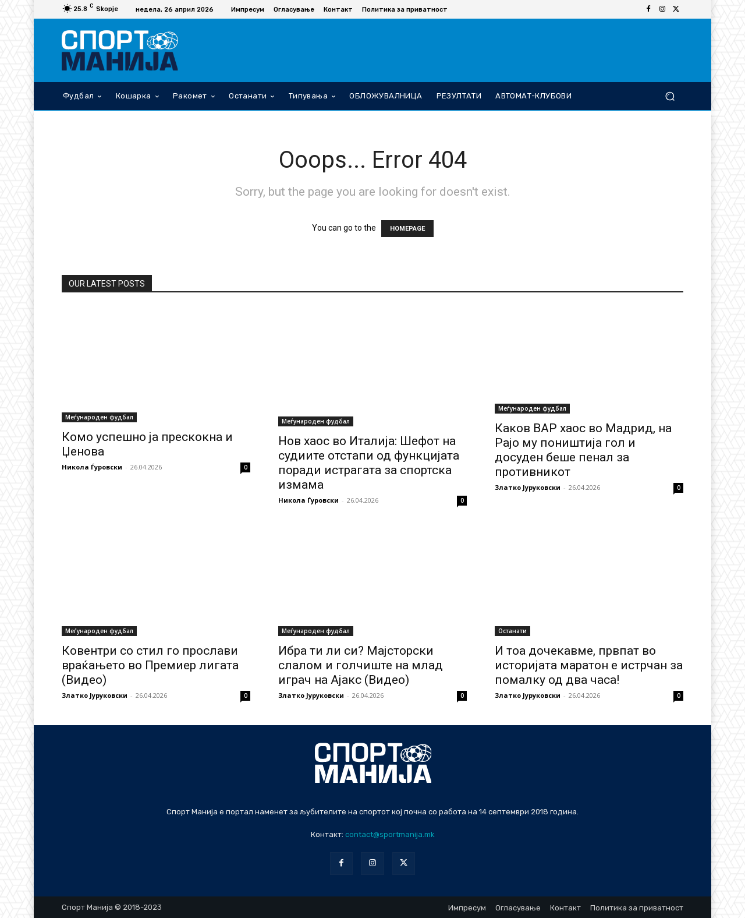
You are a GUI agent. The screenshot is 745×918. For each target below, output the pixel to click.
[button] (669, 96)
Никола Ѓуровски (92, 466)
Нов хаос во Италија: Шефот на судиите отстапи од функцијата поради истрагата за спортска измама (368, 463)
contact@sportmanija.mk (390, 834)
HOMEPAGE (407, 228)
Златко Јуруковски (527, 487)
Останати (512, 631)
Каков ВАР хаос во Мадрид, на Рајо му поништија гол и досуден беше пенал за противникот (583, 450)
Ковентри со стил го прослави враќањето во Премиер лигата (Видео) (150, 665)
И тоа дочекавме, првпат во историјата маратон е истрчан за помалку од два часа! (589, 665)
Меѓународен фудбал (99, 417)
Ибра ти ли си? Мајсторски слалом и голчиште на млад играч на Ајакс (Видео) (360, 665)
